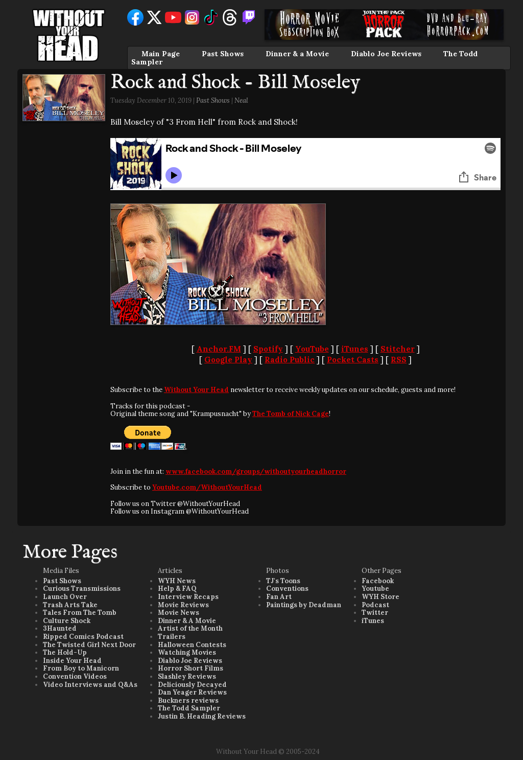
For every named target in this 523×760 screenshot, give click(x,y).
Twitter (375, 612)
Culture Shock (66, 620)
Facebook (378, 581)
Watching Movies (187, 652)
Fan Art (279, 596)
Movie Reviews (183, 605)
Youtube (375, 588)
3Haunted (60, 628)
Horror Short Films (190, 668)
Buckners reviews (188, 700)
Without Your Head (196, 389)
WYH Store (380, 596)
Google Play (228, 359)
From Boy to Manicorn (81, 668)
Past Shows (223, 53)
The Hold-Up (65, 652)
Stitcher (398, 349)
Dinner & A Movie (187, 620)
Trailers (171, 636)
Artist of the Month (190, 628)
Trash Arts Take (70, 605)
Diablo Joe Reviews (386, 53)
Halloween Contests (192, 644)
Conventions (287, 588)
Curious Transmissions (82, 588)
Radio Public (290, 359)
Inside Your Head (72, 660)
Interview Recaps (188, 596)
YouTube (312, 349)
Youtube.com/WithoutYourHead (207, 487)
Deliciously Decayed (192, 684)
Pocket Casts (352, 359)
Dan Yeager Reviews (192, 692)
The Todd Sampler (189, 708)
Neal (241, 100)
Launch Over (65, 596)
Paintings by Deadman (303, 605)
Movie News (178, 612)
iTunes (354, 349)
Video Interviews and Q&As (90, 684)
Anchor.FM (219, 349)
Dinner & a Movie (297, 53)
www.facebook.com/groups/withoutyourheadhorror (255, 471)
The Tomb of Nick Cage (290, 413)
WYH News (177, 581)
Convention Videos (75, 676)
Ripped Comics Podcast (83, 636)
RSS (399, 359)
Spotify (268, 349)
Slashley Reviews (187, 676)
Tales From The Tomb (79, 612)
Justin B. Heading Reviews (202, 716)
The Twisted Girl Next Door (89, 644)
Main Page (160, 53)
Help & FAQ (177, 588)
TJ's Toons (283, 581)
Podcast (375, 605)
